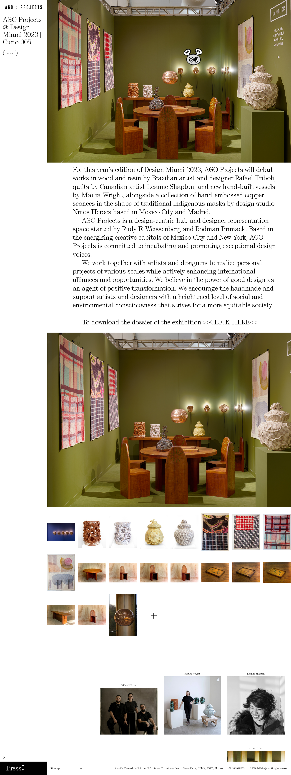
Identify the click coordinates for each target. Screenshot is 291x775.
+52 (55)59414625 (236, 768)
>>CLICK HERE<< (230, 322)
